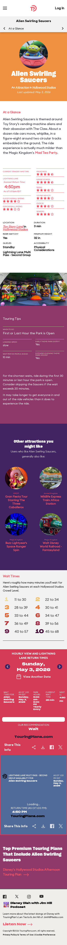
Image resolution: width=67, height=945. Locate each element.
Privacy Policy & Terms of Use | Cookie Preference (29, 934)
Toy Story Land (13, 226)
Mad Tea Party (46, 153)
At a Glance (16, 28)
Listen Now (19, 924)
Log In (59, 8)
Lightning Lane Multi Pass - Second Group (17, 253)
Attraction (22, 87)
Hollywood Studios (44, 87)
